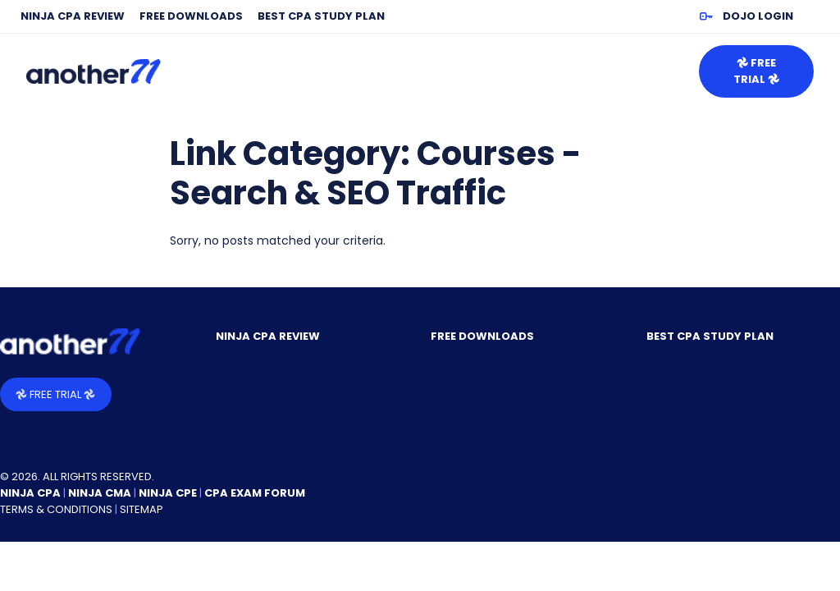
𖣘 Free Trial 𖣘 (756, 71)
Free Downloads (191, 16)
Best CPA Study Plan (321, 16)
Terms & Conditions (56, 509)
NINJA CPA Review (73, 16)
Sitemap (141, 509)
